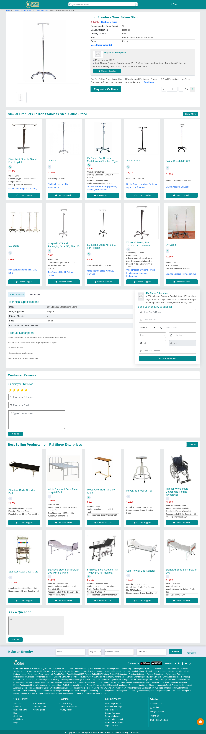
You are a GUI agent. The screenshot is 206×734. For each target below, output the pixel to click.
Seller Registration (113, 703)
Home (8, 10)
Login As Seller (111, 725)
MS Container (121, 673)
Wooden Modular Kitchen (60, 687)
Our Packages (111, 709)
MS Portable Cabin (89, 673)
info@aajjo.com (157, 711)
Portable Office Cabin (155, 673)
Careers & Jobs (39, 706)
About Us (17, 703)
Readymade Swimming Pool (115, 690)
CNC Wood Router (170, 676)
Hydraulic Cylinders (134, 676)
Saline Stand (133, 159)
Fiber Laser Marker (111, 682)
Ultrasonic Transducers (117, 684)
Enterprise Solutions (114, 721)
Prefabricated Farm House (38, 673)
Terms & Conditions (68, 706)
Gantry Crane (159, 679)
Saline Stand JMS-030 (178, 160)
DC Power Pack (117, 676)
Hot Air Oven (104, 676)
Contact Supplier (108, 70)
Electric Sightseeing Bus (160, 690)
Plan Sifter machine (39, 684)
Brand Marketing (112, 715)
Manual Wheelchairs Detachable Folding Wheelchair (177, 491)
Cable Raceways (70, 684)
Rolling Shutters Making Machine (85, 687)
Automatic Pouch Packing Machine (172, 684)
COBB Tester (18, 682)
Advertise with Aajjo (113, 706)
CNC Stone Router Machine (33, 679)
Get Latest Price (109, 21)
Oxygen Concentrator (50, 693)
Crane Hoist (171, 679)
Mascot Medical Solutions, (178, 186)
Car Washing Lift (107, 687)
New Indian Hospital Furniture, (22, 188)
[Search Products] (70, 4)
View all (192, 444)
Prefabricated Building (175, 673)
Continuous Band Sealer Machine (142, 684)
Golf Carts (176, 690)
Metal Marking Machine (130, 682)
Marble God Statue (149, 682)
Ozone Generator (67, 693)
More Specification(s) (101, 44)
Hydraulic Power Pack (152, 676)
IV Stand (52, 159)
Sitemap (17, 706)
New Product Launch (114, 718)
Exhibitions (18, 718)
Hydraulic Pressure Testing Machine (61, 682)
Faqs (15, 721)
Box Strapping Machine (34, 670)
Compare (191, 651)
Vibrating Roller (113, 668)
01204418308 (156, 702)
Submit (15, 433)
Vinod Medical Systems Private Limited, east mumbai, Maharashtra (140, 272)
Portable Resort (73, 673)
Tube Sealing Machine (129, 668)
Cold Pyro (80, 693)
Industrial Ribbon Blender (150, 668)
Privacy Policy (66, 709)
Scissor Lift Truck (145, 670)
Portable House (19, 673)
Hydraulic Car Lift (130, 670)
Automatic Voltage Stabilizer (124, 679)
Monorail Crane (184, 679)
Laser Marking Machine (42, 668)
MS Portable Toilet (58, 673)
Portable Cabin (59, 668)
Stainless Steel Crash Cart (23, 570)
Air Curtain (171, 682)
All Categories (39, 709)
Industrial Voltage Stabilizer (79, 679)
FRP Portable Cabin (106, 673)
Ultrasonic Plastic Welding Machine (92, 684)
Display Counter (74, 670)
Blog (15, 712)
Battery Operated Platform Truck (26, 693)
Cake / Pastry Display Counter (90, 682)
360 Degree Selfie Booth (96, 693)
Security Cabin (182, 670)
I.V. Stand (13, 245)
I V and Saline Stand (42, 10)
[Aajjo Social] (176, 662)
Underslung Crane (144, 679)
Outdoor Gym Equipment (139, 690)
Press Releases (40, 703)
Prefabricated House (44, 676)
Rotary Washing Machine (56, 679)
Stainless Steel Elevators (164, 670)
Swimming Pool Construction (72, 690)
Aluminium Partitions (170, 668)
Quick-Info (17, 715)
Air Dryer (44, 687)
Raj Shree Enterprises (115, 52)
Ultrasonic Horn (55, 684)
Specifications (17, 293)
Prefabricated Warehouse (23, 676)
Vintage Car (186, 690)
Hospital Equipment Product (23, 10)
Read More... (150, 81)
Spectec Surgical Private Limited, (181, 273)
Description (35, 293)
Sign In (174, 4)
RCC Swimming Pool (93, 690)
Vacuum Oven (92, 676)
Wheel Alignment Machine (138, 687)
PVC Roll (162, 682)
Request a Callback (106, 88)
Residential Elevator (113, 670)
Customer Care (20, 709)
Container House (78, 676)
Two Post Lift (120, 687)
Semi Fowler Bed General (140, 570)
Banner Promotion (113, 712)
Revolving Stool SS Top (139, 490)
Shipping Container (62, 676)
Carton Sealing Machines (55, 670)
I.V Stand (171, 244)
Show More (190, 113)
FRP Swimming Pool (50, 690)
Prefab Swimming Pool (31, 690)
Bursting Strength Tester (35, 682)
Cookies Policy (66, 703)
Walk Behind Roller (97, 668)
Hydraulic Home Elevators (92, 670)
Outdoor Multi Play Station (77, 668)
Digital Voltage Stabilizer (102, 679)
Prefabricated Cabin (137, 673)
